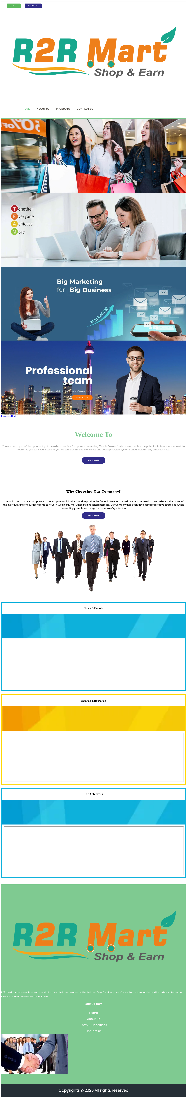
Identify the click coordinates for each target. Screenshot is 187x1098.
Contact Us (85, 109)
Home (26, 109)
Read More (93, 460)
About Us (43, 109)
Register (34, 6)
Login (14, 6)
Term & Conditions (93, 1025)
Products (63, 109)
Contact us (93, 1031)
